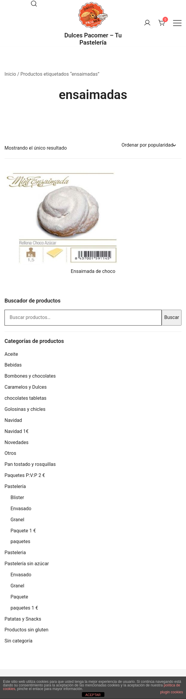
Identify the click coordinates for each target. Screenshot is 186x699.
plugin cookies (171, 692)
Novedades (16, 442)
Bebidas (13, 365)
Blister (17, 497)
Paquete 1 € (23, 531)
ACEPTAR (92, 695)
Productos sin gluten (26, 630)
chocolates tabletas (25, 398)
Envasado (20, 508)
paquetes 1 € (24, 608)
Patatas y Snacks (22, 619)
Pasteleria (15, 552)
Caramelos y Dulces (25, 387)
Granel (17, 519)
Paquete (19, 597)
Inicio (10, 74)
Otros (10, 453)
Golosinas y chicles (25, 409)
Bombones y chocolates (30, 376)
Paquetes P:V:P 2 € (24, 475)
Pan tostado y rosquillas (30, 464)
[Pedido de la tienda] (149, 145)
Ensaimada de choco (93, 271)
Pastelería (15, 486)
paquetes (20, 541)
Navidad (13, 420)
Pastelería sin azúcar (26, 563)
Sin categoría (18, 641)
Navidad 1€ (16, 431)
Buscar (171, 317)
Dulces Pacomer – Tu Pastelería (93, 39)
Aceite (11, 354)
